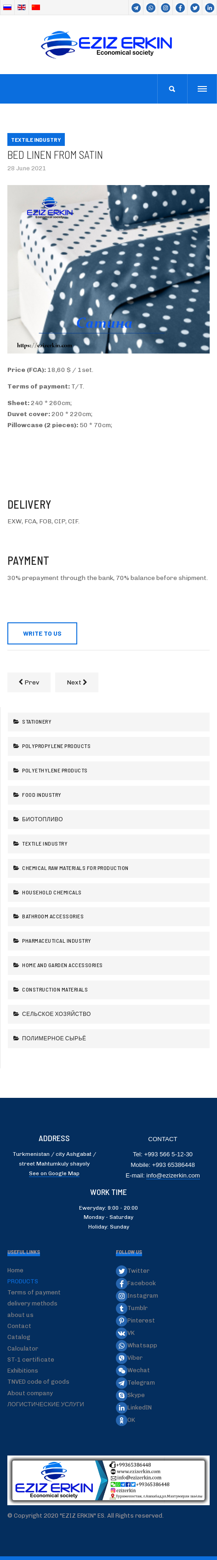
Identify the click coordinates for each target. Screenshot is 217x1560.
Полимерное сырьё (53, 1038)
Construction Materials (54, 989)
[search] (172, 89)
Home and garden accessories (62, 965)
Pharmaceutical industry (56, 940)
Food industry (41, 794)
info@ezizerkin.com (173, 1175)
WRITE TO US (42, 633)
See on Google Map (54, 1173)
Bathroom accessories (52, 916)
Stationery (36, 721)
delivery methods (32, 1303)
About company (30, 1393)
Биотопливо (42, 819)
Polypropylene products (56, 745)
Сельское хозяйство (56, 1013)
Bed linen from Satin (55, 154)
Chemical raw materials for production (75, 867)
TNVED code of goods (38, 1381)
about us (20, 1314)
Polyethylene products (54, 770)
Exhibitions (22, 1370)
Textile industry (44, 843)
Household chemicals (51, 892)
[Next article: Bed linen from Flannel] (76, 682)
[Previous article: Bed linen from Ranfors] (29, 682)
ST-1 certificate (30, 1359)
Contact (19, 1325)
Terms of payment (34, 1292)
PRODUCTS (22, 1281)
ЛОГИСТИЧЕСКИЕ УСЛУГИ (45, 1404)
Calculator (22, 1348)
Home (15, 1270)
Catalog (18, 1337)
